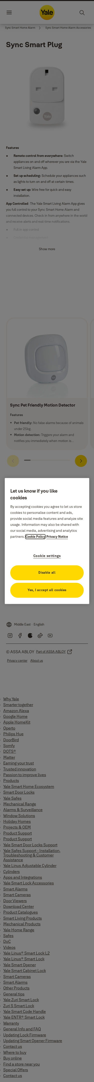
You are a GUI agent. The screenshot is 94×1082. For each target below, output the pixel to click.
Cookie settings (47, 556)
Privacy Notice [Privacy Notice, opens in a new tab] (57, 537)
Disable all (46, 573)
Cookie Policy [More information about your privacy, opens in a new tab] (35, 537)
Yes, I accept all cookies (47, 590)
